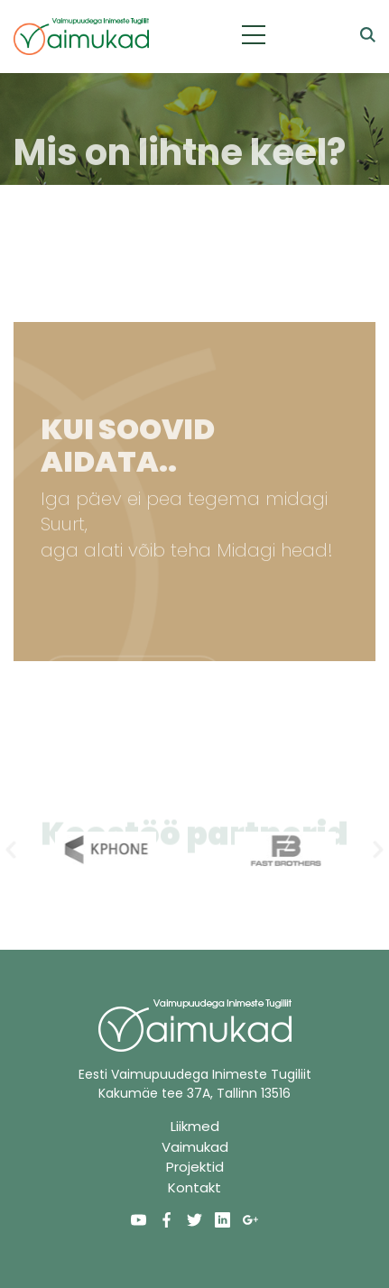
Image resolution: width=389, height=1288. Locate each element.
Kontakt (194, 1187)
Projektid (195, 1166)
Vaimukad (195, 1146)
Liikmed (195, 1126)
